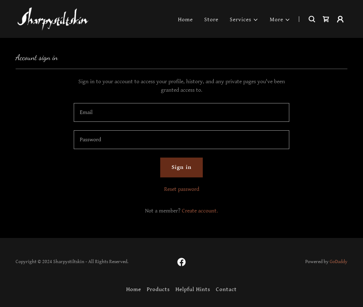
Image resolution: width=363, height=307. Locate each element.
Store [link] (211, 19)
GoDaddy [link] (338, 262)
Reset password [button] (181, 189)
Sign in (181, 167)
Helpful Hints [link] (192, 289)
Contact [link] (226, 289)
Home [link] (185, 19)
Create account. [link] (200, 210)
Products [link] (158, 289)
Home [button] (133, 289)
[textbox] (181, 112)
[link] (53, 18)
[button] (244, 20)
